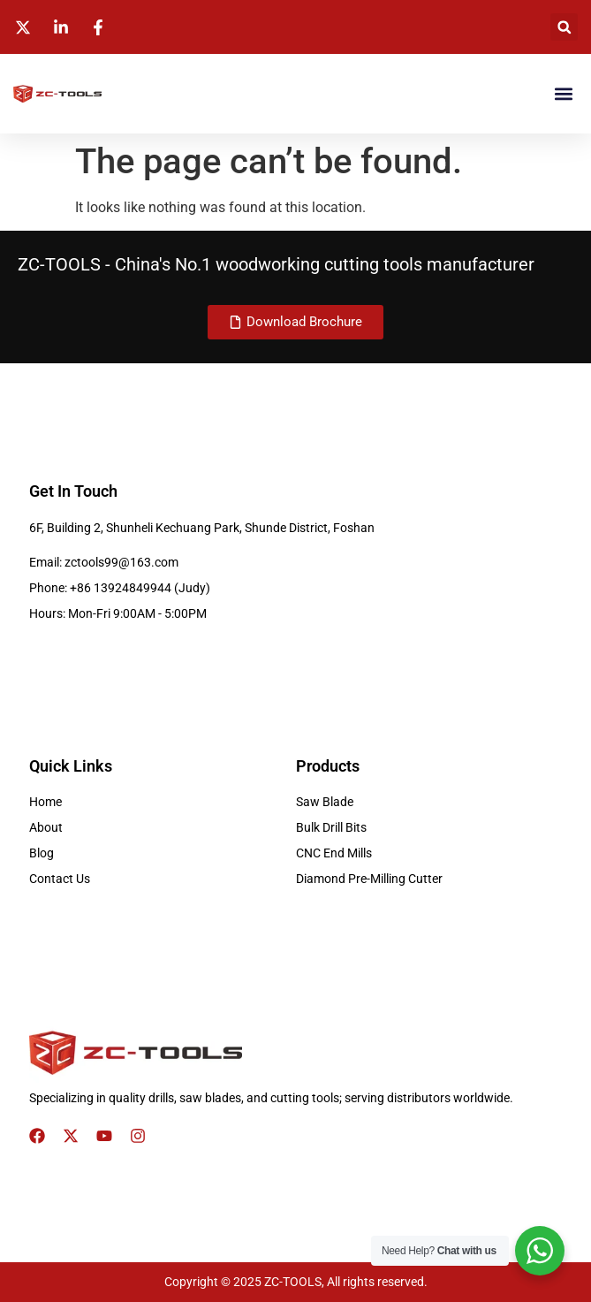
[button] (564, 27)
